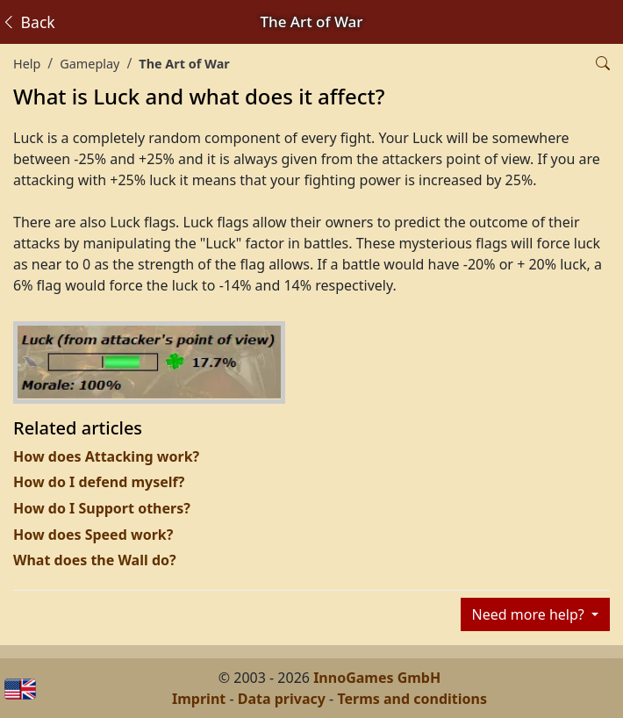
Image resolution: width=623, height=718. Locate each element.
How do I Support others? (101, 508)
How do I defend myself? (98, 482)
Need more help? (530, 614)
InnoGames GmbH (376, 677)
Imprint (199, 698)
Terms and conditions (412, 698)
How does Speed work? (93, 534)
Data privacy (282, 698)
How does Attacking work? (106, 456)
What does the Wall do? (94, 560)
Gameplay (89, 63)
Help (26, 63)
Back (28, 21)
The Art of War (184, 63)
